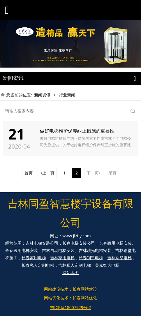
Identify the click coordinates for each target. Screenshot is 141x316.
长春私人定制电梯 (38, 265)
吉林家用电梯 (62, 257)
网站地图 (70, 272)
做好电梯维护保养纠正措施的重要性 (77, 131)
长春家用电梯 (34, 257)
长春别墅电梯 (91, 257)
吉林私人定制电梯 (74, 265)
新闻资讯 (42, 95)
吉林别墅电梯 (119, 257)
